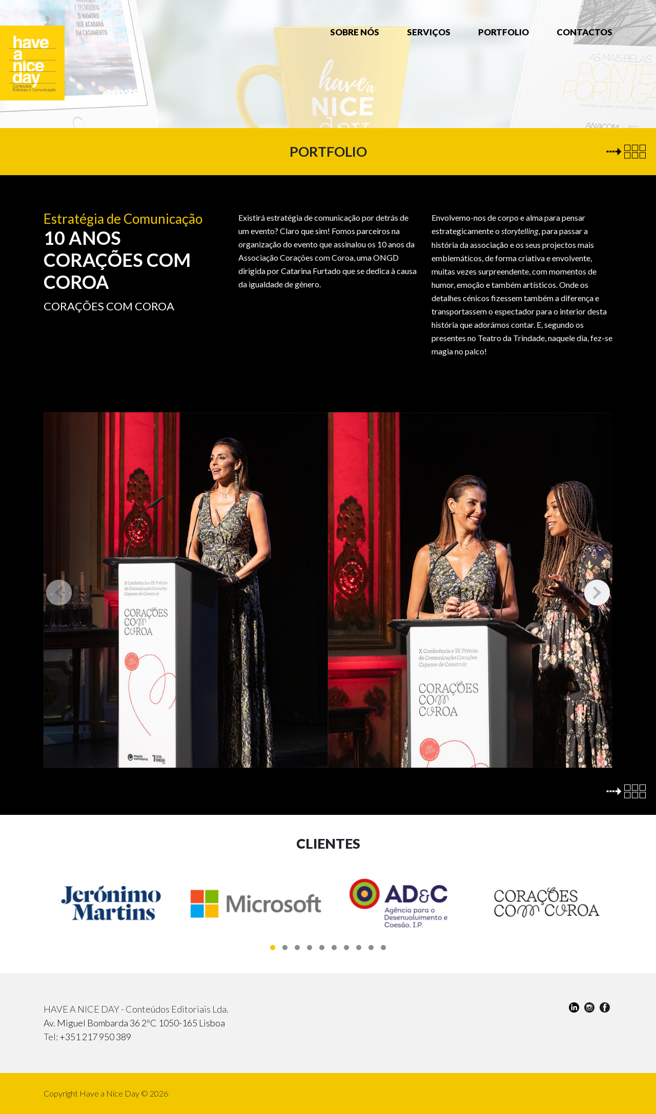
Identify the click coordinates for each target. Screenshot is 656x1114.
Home (296, 32)
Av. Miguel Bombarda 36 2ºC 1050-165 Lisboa (134, 1022)
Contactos (584, 32)
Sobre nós (354, 32)
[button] (272, 947)
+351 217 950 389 (95, 1036)
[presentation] (59, 592)
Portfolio (503, 32)
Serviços (428, 32)
